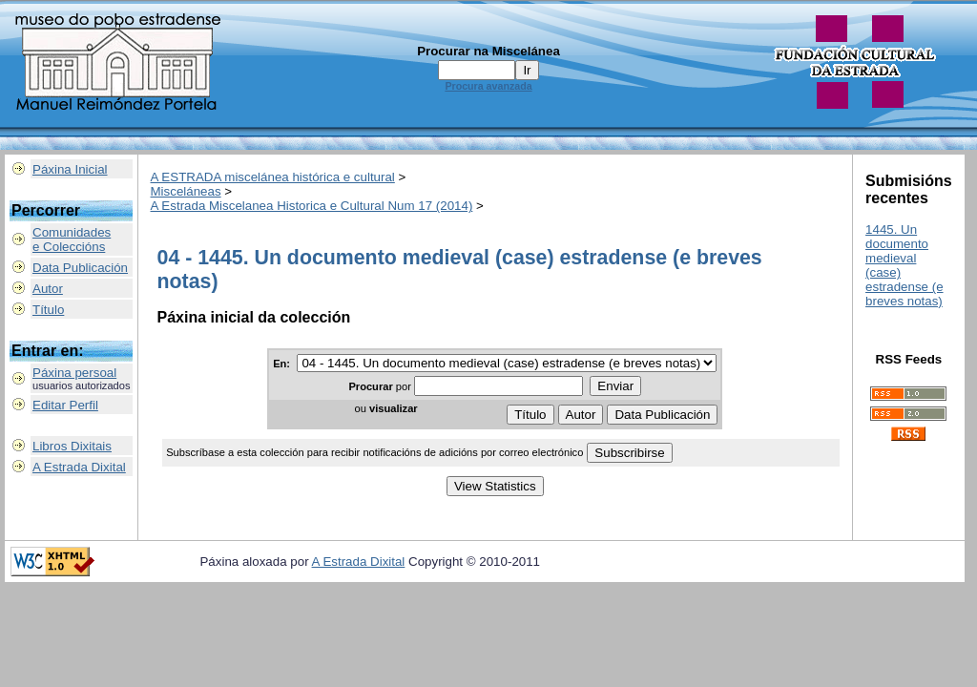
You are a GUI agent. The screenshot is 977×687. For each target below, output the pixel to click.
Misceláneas (186, 191)
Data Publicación (80, 267)
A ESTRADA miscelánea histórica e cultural (273, 177)
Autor (47, 288)
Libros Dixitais (72, 446)
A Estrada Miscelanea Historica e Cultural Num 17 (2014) (312, 205)
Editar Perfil (65, 405)
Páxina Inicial (70, 169)
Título (48, 309)
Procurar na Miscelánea (488, 51)
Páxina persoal (74, 372)
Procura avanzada (488, 86)
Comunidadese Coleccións (71, 239)
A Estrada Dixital (79, 467)
